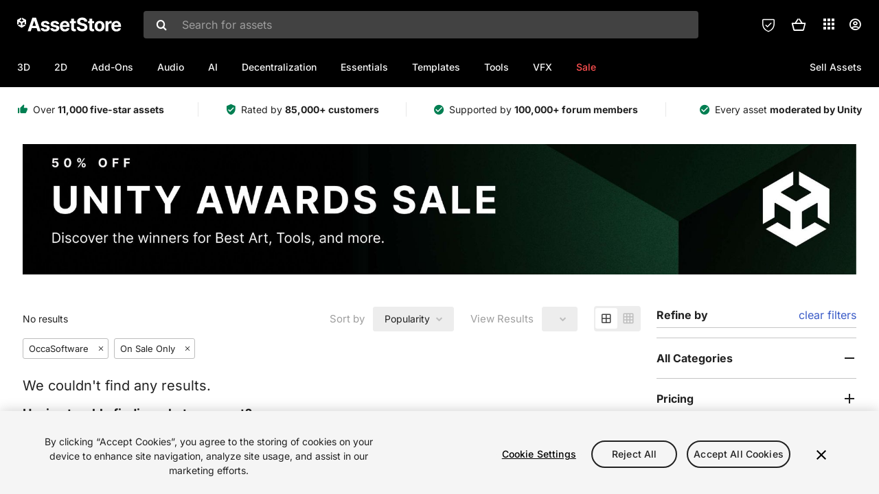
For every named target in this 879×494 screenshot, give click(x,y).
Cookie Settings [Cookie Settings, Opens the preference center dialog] (539, 454)
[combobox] (421, 24)
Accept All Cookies (739, 454)
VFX (542, 67)
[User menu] (855, 25)
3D (23, 67)
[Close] (821, 455)
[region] (439, 452)
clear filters (827, 315)
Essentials (364, 67)
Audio (170, 67)
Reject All (634, 454)
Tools (496, 67)
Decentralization (279, 67)
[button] (798, 24)
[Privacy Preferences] (768, 24)
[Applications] (829, 24)
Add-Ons (112, 67)
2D (60, 67)
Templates (436, 67)
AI (213, 67)
